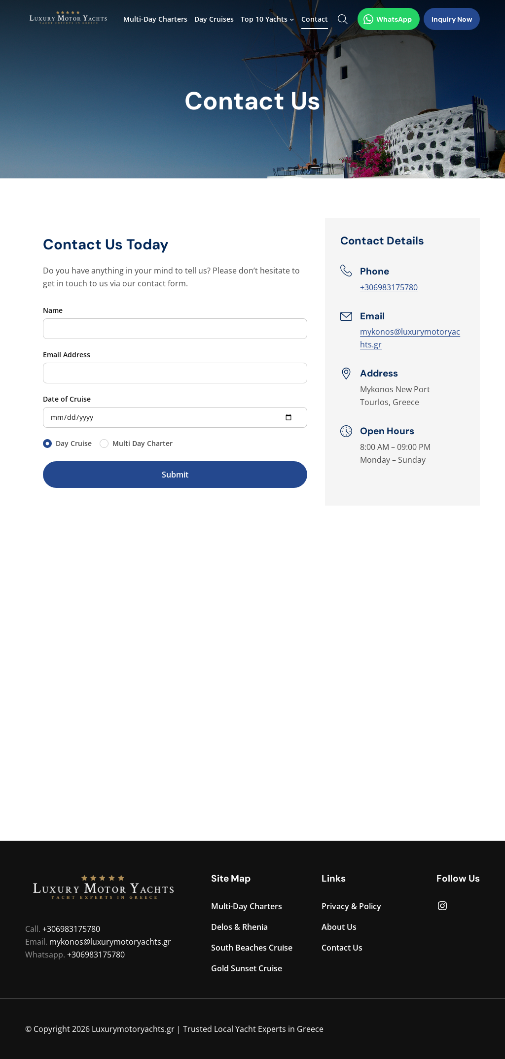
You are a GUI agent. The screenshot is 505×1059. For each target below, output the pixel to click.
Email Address (66, 354)
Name (53, 310)
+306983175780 (389, 287)
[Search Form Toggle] (343, 19)
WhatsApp (387, 19)
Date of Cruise (67, 399)
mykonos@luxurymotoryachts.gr (110, 941)
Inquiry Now (452, 19)
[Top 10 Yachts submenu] (291, 19)
